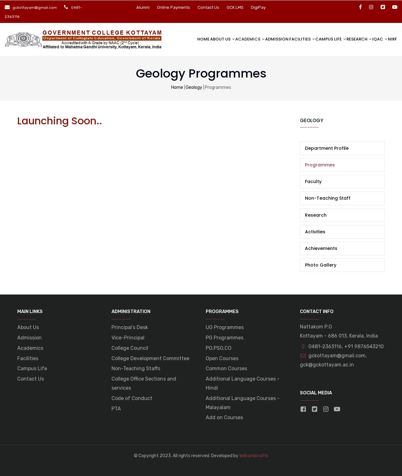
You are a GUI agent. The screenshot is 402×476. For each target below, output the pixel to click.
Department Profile (327, 148)
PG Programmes (224, 338)
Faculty (313, 181)
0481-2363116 (325, 346)
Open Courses (222, 358)
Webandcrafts (254, 455)
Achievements (321, 248)
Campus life (319, 39)
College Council (129, 348)
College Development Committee (150, 358)
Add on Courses (224, 417)
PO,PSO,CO (218, 348)
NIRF (390, 39)
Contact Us (208, 7)
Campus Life (32, 368)
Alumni (142, 7)
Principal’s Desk (129, 327)
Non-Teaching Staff (327, 198)
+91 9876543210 (364, 346)
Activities (315, 232)
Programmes (320, 165)
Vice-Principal (127, 338)
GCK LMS (235, 7)
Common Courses (226, 368)
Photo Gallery (320, 265)
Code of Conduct (131, 398)
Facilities (288, 39)
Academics (230, 39)
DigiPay (258, 7)
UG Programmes (225, 327)
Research (350, 39)
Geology (194, 87)
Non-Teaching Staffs (135, 368)
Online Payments (173, 7)
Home (180, 39)
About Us (200, 39)
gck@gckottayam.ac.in (327, 365)
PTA (116, 409)
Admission (262, 39)
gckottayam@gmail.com (333, 356)
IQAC (373, 39)
